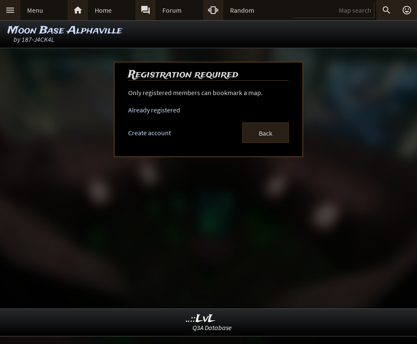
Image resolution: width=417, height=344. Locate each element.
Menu (35, 10)
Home (103, 10)
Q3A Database (212, 327)
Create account (149, 132)
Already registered (154, 110)
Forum (171, 10)
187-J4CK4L (38, 39)
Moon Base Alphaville (65, 30)
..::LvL (201, 318)
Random (242, 10)
